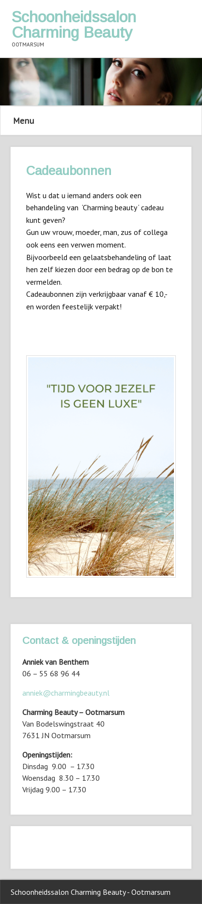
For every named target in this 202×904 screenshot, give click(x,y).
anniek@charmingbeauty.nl (65, 693)
